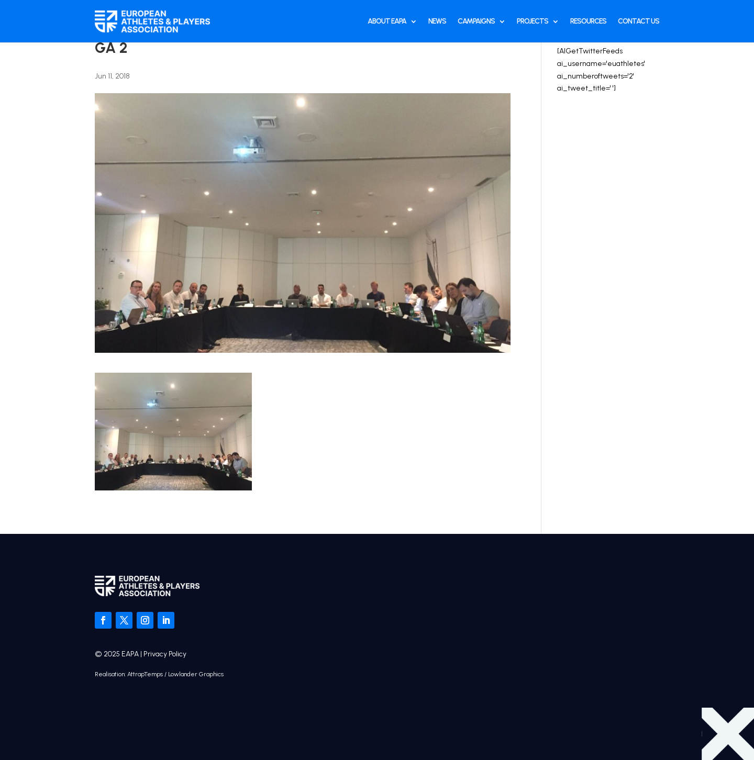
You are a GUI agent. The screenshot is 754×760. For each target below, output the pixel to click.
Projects (532, 21)
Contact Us (638, 21)
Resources (588, 21)
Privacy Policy (164, 654)
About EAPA (387, 21)
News (437, 21)
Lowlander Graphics (196, 674)
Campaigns (476, 21)
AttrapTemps (145, 674)
